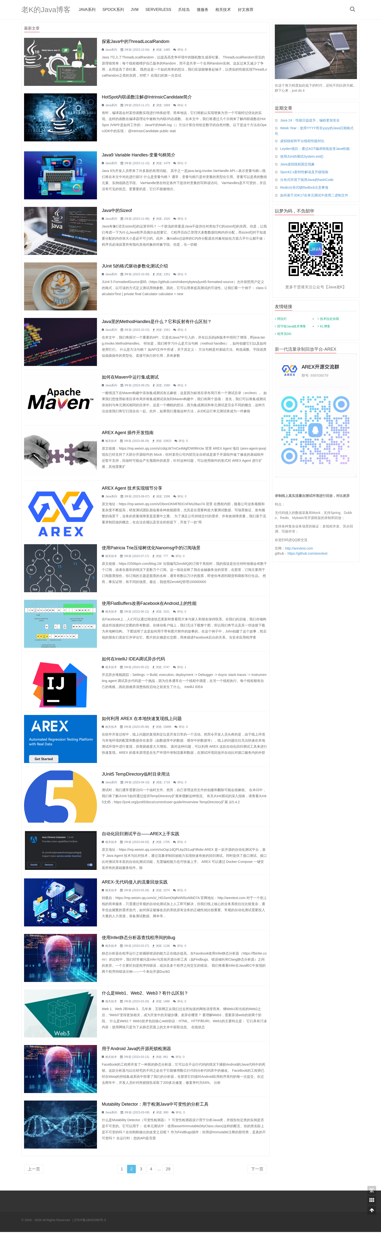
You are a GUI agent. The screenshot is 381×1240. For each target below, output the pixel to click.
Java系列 (86, 10)
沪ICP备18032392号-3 (90, 1228)
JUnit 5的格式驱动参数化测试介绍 (135, 268)
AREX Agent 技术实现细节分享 (132, 492)
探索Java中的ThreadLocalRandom (135, 41)
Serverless (158, 10)
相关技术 (223, 10)
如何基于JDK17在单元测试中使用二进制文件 (314, 195)
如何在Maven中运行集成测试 (130, 380)
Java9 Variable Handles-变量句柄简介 (138, 156)
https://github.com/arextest (307, 553)
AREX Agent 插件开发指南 (128, 436)
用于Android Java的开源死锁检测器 (136, 1055)
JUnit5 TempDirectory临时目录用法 (136, 779)
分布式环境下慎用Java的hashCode (306, 180)
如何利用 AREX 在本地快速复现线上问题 (142, 723)
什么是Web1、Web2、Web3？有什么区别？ (145, 999)
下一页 (257, 1177)
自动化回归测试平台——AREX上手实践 (140, 839)
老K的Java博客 (46, 10)
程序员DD (284, 334)
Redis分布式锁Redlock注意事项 (304, 187)
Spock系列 (113, 10)
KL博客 (325, 326)
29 (168, 1177)
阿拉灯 (282, 319)
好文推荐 (245, 10)
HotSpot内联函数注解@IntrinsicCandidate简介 (147, 97)
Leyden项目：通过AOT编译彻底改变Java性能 (315, 149)
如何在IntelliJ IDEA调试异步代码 (133, 663)
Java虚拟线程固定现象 (297, 164)
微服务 (202, 10)
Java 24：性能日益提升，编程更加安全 (310, 120)
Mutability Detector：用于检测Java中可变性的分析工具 (155, 1111)
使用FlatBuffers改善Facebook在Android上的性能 (149, 607)
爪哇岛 (184, 10)
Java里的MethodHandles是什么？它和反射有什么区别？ (157, 324)
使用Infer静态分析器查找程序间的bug (138, 943)
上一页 (34, 1177)
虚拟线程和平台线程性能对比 (302, 141)
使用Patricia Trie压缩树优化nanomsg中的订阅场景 (151, 551)
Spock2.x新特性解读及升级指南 (304, 172)
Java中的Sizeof (117, 212)
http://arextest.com (299, 548)
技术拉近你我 (329, 319)
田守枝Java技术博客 (291, 326)
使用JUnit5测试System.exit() (301, 156)
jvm (135, 10)
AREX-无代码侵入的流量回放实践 (135, 887)
